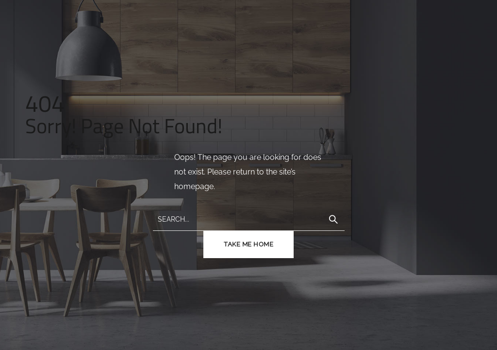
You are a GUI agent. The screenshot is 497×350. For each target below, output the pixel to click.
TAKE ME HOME (248, 244)
